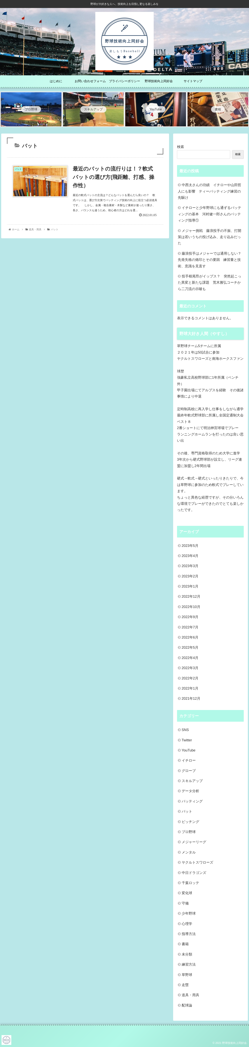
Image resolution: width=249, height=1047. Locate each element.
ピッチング (190, 822)
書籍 (185, 944)
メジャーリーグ (194, 842)
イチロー (189, 760)
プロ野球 (189, 832)
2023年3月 (190, 566)
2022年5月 (190, 647)
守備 (185, 903)
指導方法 (189, 934)
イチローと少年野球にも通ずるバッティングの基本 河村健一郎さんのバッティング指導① (209, 214)
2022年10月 (191, 607)
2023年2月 (190, 576)
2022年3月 (190, 668)
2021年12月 (191, 698)
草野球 (187, 975)
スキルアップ (192, 781)
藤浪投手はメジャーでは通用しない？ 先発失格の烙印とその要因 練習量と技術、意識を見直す (211, 260)
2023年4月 (190, 556)
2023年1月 (190, 586)
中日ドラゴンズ (194, 873)
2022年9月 (190, 617)
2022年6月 (190, 637)
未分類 (187, 954)
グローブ (189, 771)
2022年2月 (190, 678)
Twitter (187, 740)
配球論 (187, 1005)
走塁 (185, 985)
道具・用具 (190, 995)
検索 (180, 147)
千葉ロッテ (190, 883)
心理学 (187, 924)
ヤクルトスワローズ (197, 862)
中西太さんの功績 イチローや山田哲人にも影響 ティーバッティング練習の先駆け (209, 191)
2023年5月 (190, 546)
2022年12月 (191, 596)
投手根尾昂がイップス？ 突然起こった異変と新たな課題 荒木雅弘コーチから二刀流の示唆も (209, 282)
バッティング (192, 801)
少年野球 (189, 913)
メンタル (189, 852)
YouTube (189, 750)
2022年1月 (190, 688)
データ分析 (190, 791)
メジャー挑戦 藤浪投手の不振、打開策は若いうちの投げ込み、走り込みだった (209, 237)
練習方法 (189, 964)
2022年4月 (190, 658)
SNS (185, 730)
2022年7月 (190, 627)
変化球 (187, 893)
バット (187, 811)
